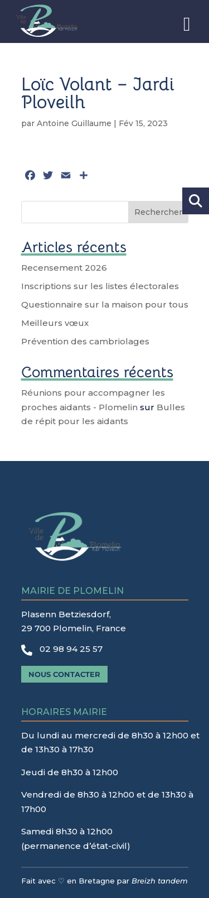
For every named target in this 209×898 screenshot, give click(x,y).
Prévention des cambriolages (85, 341)
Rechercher (158, 212)
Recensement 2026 (64, 267)
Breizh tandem (160, 880)
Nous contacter (64, 674)
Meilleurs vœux (55, 323)
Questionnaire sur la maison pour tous (104, 304)
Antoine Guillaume (74, 123)
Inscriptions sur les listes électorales (100, 286)
